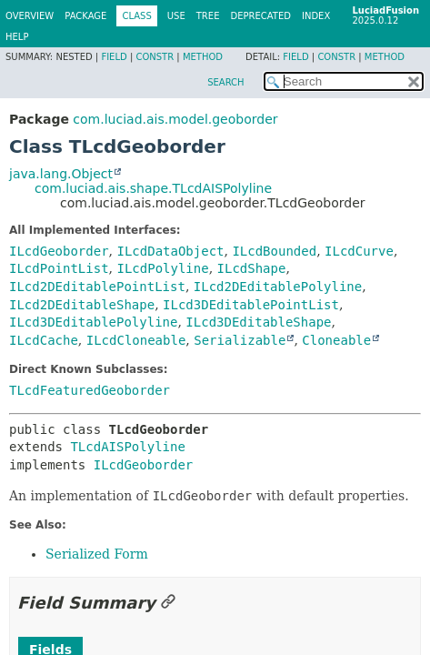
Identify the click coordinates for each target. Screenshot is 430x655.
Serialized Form (96, 554)
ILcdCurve (359, 251)
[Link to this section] (168, 602)
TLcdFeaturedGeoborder (89, 390)
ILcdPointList (59, 268)
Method (203, 57)
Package (85, 16)
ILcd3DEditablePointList (251, 304)
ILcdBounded (274, 251)
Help (16, 37)
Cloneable (336, 340)
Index (316, 16)
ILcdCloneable (136, 340)
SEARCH (225, 82)
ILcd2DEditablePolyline (278, 286)
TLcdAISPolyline (127, 446)
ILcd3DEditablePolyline (93, 322)
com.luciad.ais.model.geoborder (175, 119)
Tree (208, 16)
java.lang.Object (61, 173)
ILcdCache (43, 340)
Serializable (239, 340)
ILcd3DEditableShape (258, 322)
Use (176, 16)
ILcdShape (251, 268)
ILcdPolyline (162, 268)
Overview (29, 16)
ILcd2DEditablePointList (97, 286)
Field (113, 57)
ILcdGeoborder (59, 251)
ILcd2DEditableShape (82, 304)
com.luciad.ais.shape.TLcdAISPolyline (153, 188)
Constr (154, 57)
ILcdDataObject (170, 251)
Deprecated (260, 16)
